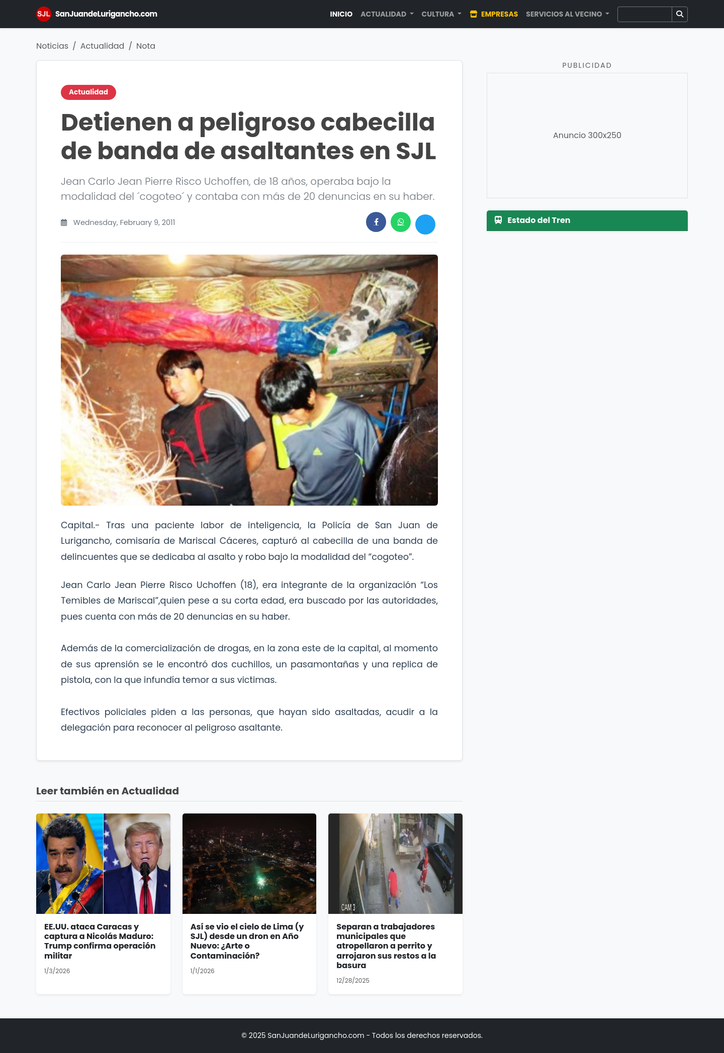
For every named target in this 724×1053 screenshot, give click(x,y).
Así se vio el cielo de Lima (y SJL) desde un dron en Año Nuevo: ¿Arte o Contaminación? (247, 941)
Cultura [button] (439, 14)
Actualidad (102, 46)
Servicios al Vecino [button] (564, 14)
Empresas (494, 14)
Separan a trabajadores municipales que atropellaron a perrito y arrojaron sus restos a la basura (386, 946)
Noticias (52, 46)
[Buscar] (644, 14)
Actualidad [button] (384, 14)
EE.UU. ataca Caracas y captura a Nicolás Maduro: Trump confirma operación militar (99, 941)
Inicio (341, 14)
